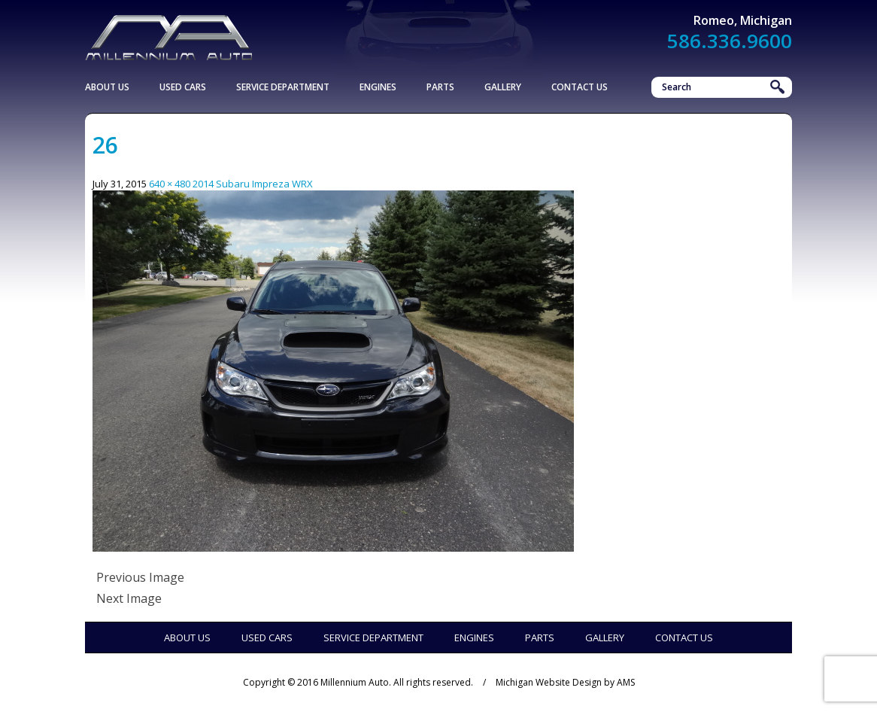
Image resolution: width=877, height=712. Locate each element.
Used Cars (182, 87)
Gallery (502, 87)
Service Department (282, 87)
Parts (440, 87)
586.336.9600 (729, 40)
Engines (378, 87)
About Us (107, 87)
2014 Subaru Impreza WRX (253, 183)
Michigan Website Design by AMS (565, 682)
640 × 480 (169, 183)
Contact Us (579, 87)
